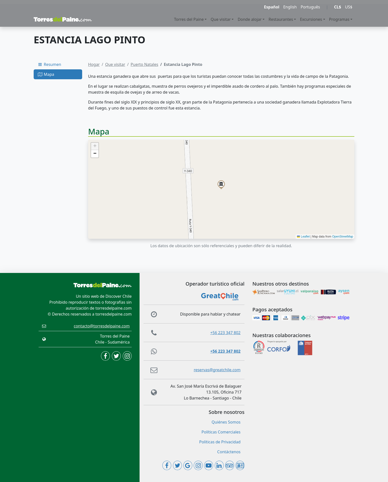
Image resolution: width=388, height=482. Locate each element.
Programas (339, 19)
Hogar (94, 64)
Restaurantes (280, 19)
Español (271, 7)
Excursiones (311, 19)
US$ (348, 7)
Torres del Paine (189, 19)
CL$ (337, 7)
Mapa (46, 74)
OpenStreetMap (342, 236)
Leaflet (303, 236)
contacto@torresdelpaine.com (102, 326)
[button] (221, 184)
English (290, 7)
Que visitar (221, 19)
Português (310, 7)
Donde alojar (250, 19)
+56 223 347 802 (225, 332)
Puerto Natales (144, 64)
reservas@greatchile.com (217, 370)
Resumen (49, 64)
